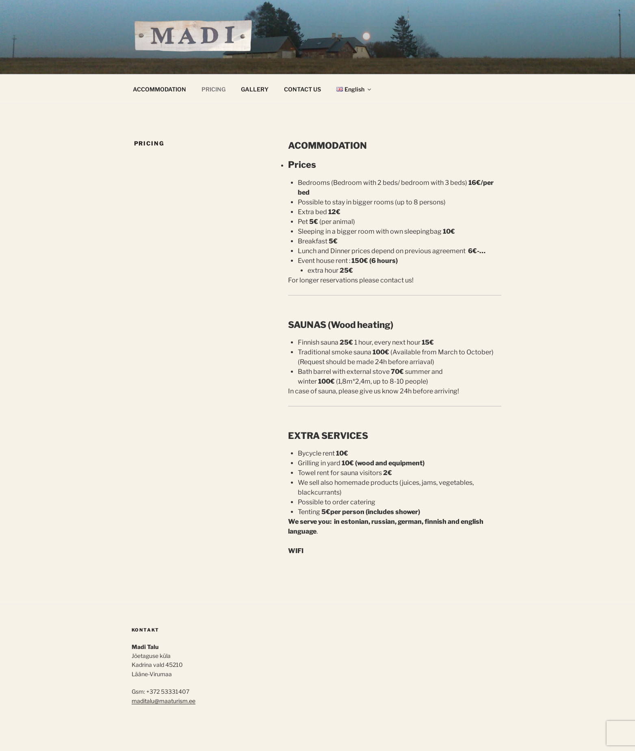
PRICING (213, 89)
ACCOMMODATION (159, 89)
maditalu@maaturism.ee (163, 700)
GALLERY (255, 89)
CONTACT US (302, 89)
